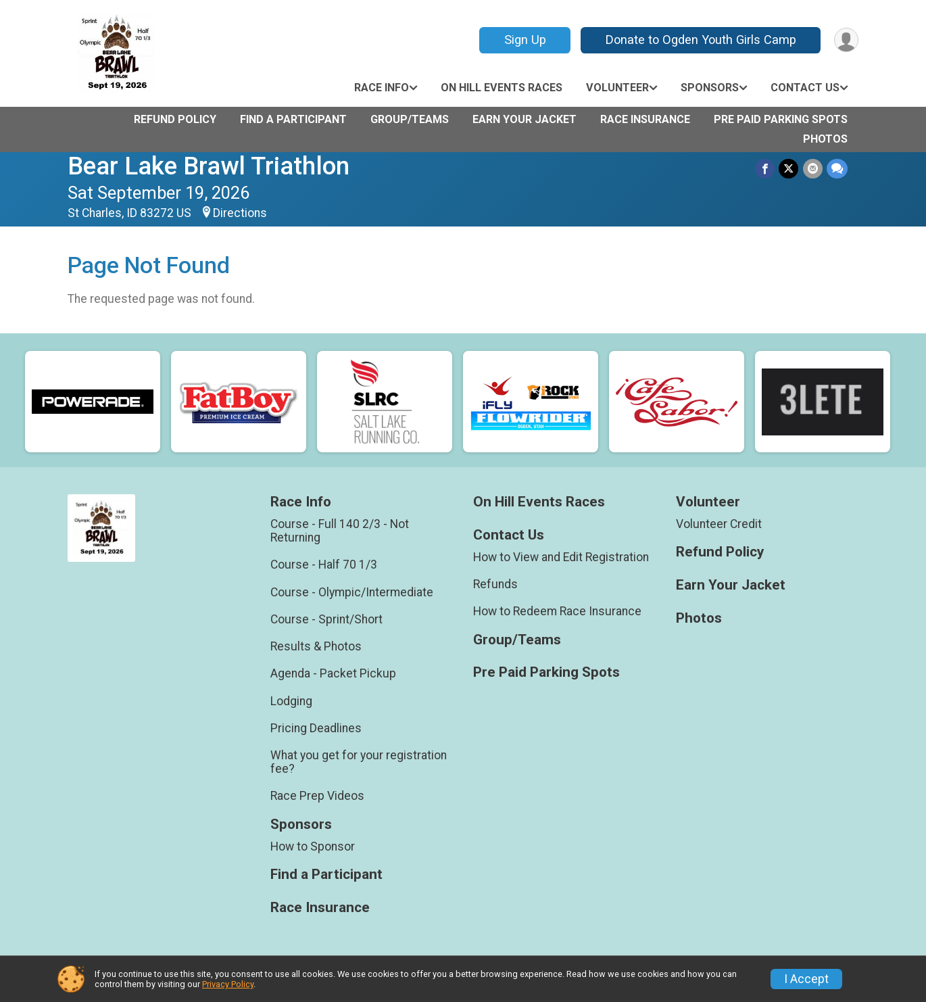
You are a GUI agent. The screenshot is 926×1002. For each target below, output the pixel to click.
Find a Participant (293, 119)
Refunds (495, 584)
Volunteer (617, 87)
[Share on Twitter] (789, 168)
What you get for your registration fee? (358, 762)
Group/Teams (409, 119)
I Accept (806, 979)
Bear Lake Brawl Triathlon (208, 166)
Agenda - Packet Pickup (333, 673)
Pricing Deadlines (316, 728)
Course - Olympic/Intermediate (351, 592)
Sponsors (710, 87)
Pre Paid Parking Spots (781, 119)
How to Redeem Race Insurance (557, 611)
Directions (240, 213)
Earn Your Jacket (524, 119)
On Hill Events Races (501, 87)
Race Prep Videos (317, 796)
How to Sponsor (312, 846)
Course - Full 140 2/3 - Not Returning (339, 530)
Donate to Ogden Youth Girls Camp (700, 39)
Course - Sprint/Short (326, 619)
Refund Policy (175, 119)
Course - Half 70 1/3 (323, 564)
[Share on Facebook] (765, 168)
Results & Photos (316, 646)
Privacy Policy (227, 984)
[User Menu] (845, 40)
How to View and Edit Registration (561, 557)
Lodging (291, 701)
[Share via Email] (813, 168)
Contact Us (805, 87)
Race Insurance (645, 119)
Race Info (381, 87)
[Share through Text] (837, 168)
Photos (825, 139)
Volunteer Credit (719, 524)
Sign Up (524, 39)
